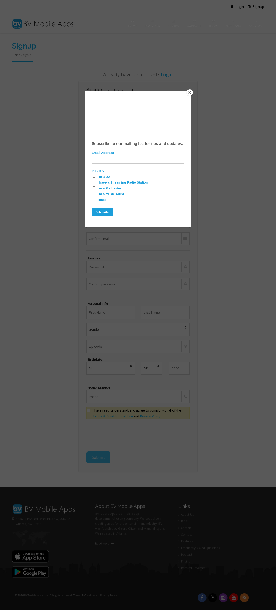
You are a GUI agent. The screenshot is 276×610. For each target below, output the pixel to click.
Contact (256, 24)
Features (152, 24)
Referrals (233, 24)
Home (132, 24)
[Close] (190, 92)
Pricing (174, 24)
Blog (213, 24)
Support (194, 24)
